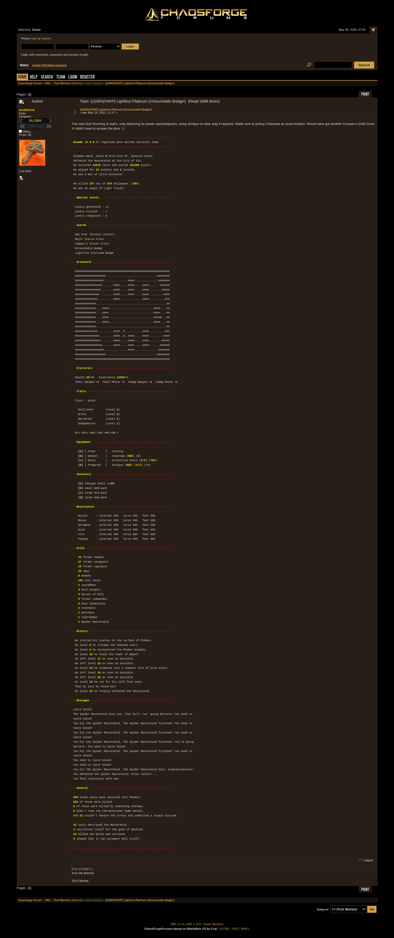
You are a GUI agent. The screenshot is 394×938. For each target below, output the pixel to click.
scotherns (27, 110)
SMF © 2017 (194, 924)
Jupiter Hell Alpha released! (49, 65)
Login (72, 77)
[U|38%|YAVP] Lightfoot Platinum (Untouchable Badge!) (116, 109)
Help (34, 77)
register (46, 38)
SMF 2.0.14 (178, 924)
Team (60, 77)
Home (22, 77)
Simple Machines (213, 924)
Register (87, 77)
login (34, 38)
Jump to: (323, 909)
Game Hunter (93, 83)
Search (47, 77)
